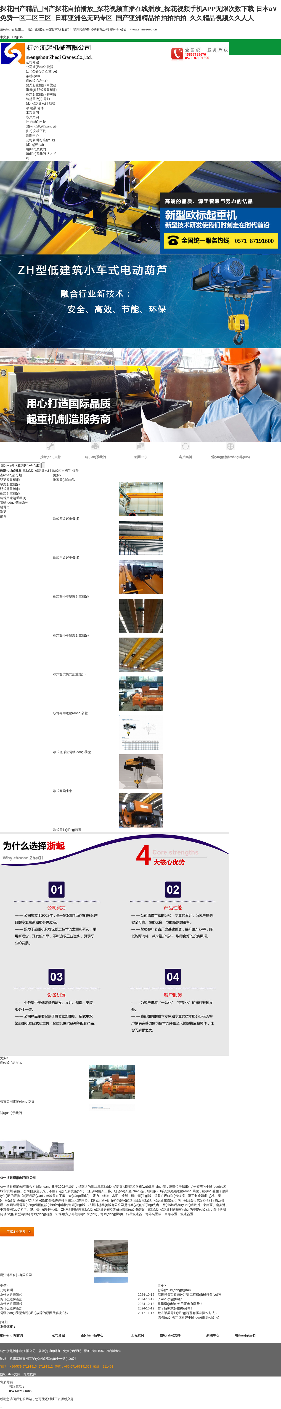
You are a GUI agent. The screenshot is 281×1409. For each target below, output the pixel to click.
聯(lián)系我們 (36, 149)
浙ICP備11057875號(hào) (102, 1351)
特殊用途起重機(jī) (13, 498)
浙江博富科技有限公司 (16, 1275)
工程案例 (32, 112)
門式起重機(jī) (47, 90)
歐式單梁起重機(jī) (66, 557)
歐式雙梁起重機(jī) (66, 518)
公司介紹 (32, 62)
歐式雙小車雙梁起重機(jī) (71, 596)
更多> (57, 475)
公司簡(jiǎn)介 (36, 67)
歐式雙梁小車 (62, 791)
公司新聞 (32, 140)
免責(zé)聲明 (72, 1351)
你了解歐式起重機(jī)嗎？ (175, 1308)
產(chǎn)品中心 (37, 80)
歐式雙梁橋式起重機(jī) (69, 674)
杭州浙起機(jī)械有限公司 (18, 1177)
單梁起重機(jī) (10, 484)
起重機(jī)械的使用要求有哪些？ (180, 1304)
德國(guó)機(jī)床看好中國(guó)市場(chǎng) (188, 1317)
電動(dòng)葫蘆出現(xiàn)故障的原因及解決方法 (34, 1313)
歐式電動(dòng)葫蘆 (67, 830)
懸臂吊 (5, 507)
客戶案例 (32, 117)
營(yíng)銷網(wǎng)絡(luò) (230, 457)
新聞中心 (32, 135)
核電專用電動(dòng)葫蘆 (70, 713)
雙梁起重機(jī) (36, 85)
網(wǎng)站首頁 (37, 57)
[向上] (4, 1322)
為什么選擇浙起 (11, 1294)
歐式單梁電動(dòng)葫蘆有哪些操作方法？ (188, 1313)
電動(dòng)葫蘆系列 (36, 470)
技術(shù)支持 (36, 122)
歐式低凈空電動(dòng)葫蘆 (72, 752)
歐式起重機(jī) (36, 94)
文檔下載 (39, 131)
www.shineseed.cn (143, 29)
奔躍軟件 (29, 1374)
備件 (40, 108)
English (17, 37)
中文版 (5, 37)
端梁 (33, 108)
